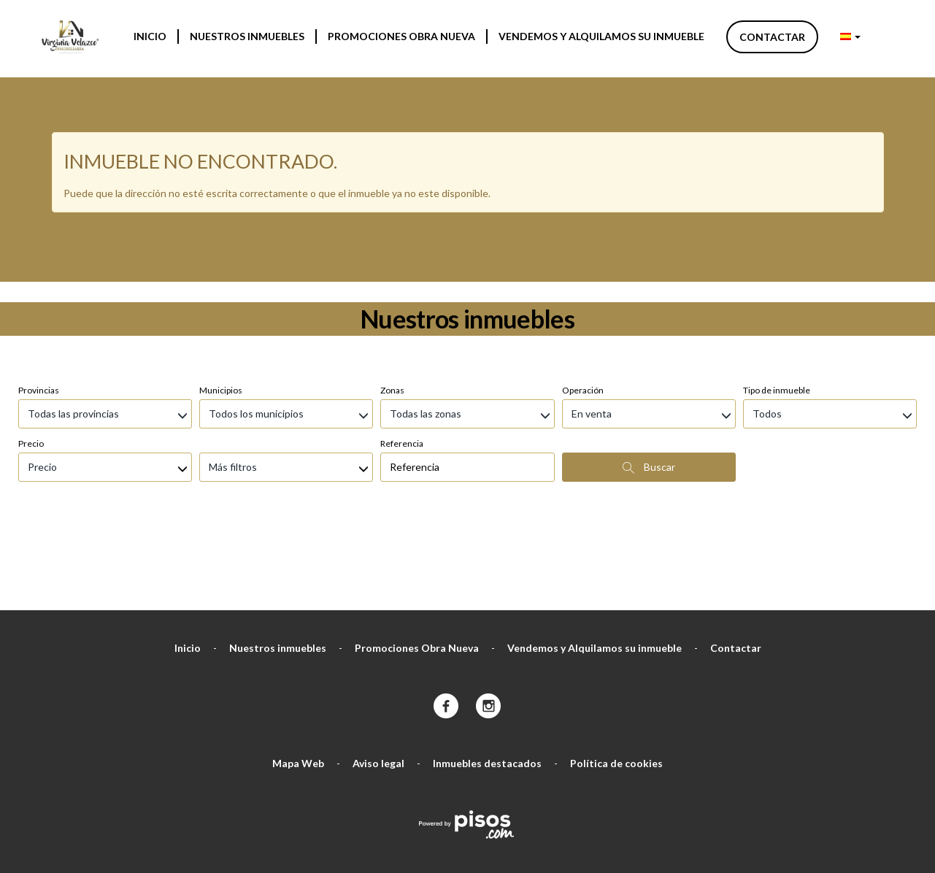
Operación (583, 312)
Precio (31, 366)
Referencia (401, 366)
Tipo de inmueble (776, 312)
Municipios (220, 312)
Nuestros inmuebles (247, 36)
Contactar (772, 37)
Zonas (392, 312)
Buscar (649, 389)
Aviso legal (378, 686)
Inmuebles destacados (487, 686)
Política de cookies (616, 686)
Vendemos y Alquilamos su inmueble (601, 36)
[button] (850, 36)
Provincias (38, 312)
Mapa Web (298, 686)
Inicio (150, 36)
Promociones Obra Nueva (401, 36)
